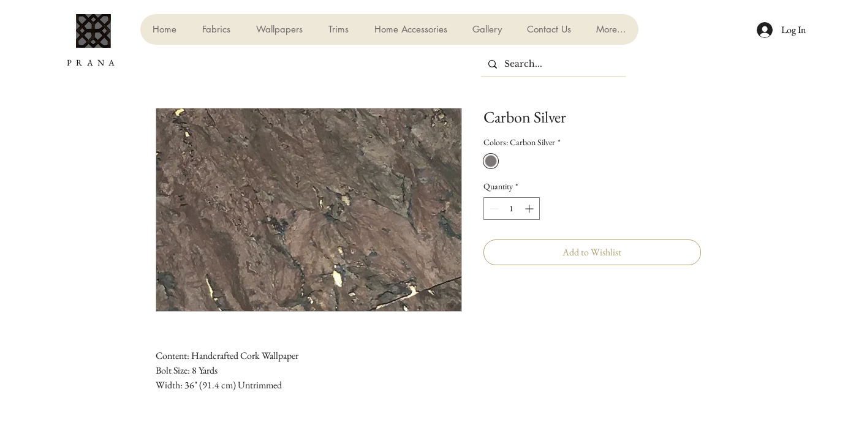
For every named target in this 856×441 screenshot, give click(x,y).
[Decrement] (493, 208)
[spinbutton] (512, 208)
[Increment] (530, 208)
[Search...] (552, 64)
